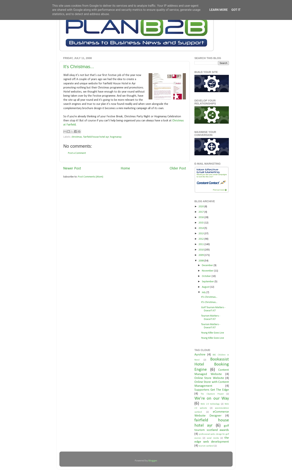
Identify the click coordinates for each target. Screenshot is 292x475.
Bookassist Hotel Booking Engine (211, 364)
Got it (235, 10)
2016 (201, 217)
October (207, 276)
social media (213, 438)
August (206, 287)
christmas (77, 137)
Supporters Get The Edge (211, 389)
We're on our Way (211, 398)
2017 (201, 212)
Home (125, 168)
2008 (201, 260)
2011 (201, 244)
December (208, 265)
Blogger (152, 460)
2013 (201, 233)
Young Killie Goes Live (212, 332)
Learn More (218, 10)
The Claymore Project (212, 394)
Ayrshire (199, 354)
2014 (201, 228)
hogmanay (116, 137)
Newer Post (72, 168)
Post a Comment (77, 153)
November (208, 270)
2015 (201, 222)
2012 (201, 239)
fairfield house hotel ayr (96, 137)
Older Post (178, 168)
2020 (201, 206)
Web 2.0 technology (210, 404)
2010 (201, 249)
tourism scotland (206, 446)
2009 (201, 255)
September (208, 281)
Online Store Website (209, 378)
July (204, 292)
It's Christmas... (78, 66)
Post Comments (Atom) (90, 176)
